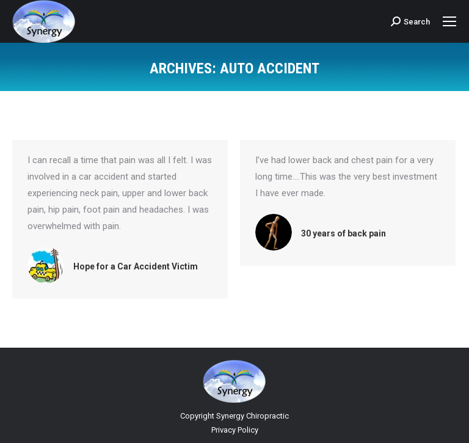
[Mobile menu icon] (449, 21)
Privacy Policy (234, 429)
